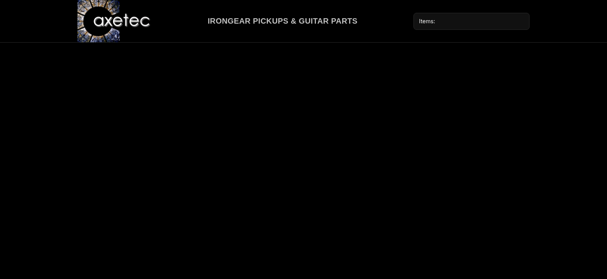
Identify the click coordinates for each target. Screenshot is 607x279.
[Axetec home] (114, 21)
